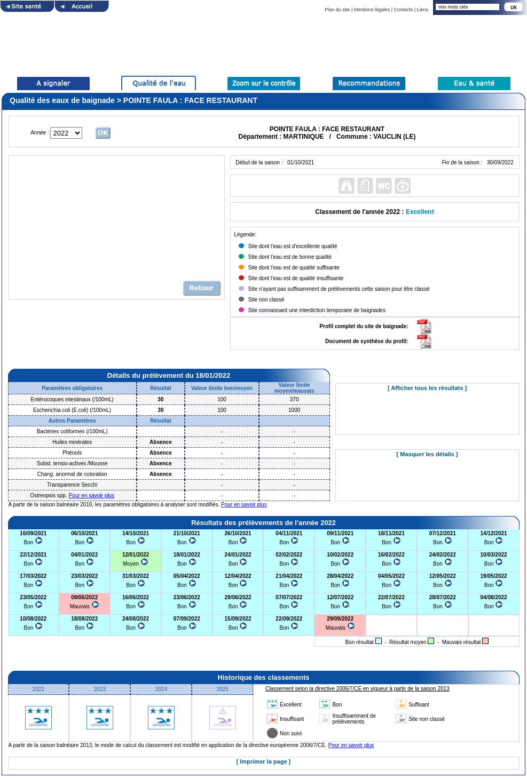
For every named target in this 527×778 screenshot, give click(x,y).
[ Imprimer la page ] (263, 761)
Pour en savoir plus (91, 495)
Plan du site (337, 9)
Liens (422, 9)
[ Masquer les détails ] (427, 454)
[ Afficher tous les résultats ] (427, 388)
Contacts (403, 9)
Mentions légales (372, 9)
